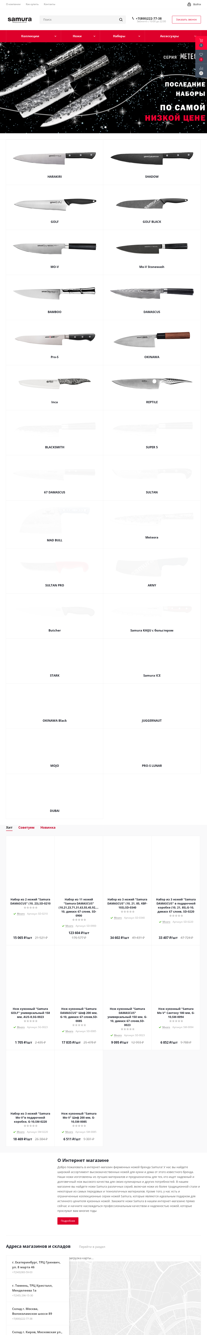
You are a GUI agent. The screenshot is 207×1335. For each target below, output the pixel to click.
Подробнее (68, 1218)
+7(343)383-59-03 (22, 1269)
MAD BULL (54, 537)
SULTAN (152, 492)
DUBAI (54, 808)
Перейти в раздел (92, 1244)
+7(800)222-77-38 (149, 18)
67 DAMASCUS (54, 492)
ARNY (152, 582)
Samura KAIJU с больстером (151, 627)
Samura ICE (152, 673)
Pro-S (54, 357)
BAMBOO (54, 312)
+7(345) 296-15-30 (22, 1292)
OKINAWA (151, 357)
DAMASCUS (152, 312)
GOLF (55, 222)
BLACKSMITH (54, 447)
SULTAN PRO (54, 582)
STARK (54, 673)
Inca (54, 402)
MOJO (54, 763)
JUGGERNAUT (152, 718)
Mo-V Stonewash (151, 267)
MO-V (55, 267)
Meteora (151, 537)
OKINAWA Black (55, 718)
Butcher (55, 627)
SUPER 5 (152, 447)
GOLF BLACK (152, 222)
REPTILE (152, 402)
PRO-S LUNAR (152, 763)
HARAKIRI (55, 177)
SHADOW (152, 177)
